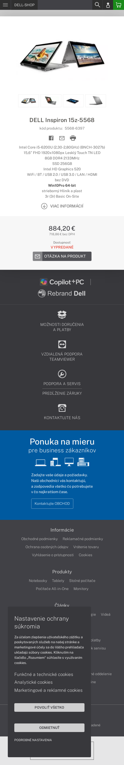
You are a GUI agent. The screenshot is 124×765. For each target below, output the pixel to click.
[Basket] (118, 5)
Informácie (62, 530)
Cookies (85, 555)
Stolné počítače (82, 581)
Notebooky (38, 581)
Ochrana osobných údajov (46, 547)
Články (62, 605)
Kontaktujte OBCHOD (52, 503)
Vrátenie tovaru (86, 547)
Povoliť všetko (49, 707)
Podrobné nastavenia (33, 740)
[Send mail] (62, 138)
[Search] (97, 5)
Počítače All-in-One (52, 589)
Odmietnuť (49, 728)
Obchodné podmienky (39, 539)
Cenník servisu (94, 648)
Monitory (81, 589)
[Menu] (5, 5)
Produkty (62, 571)
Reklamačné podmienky (83, 539)
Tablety (58, 581)
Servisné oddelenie (96, 674)
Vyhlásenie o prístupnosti (53, 555)
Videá (105, 614)
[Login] (108, 5)
